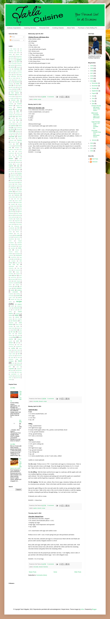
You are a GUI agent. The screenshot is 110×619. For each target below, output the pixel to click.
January (94, 140)
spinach (11, 342)
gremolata (17, 193)
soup (14, 337)
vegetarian (19, 368)
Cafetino (11, 111)
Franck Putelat (12, 178)
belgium (20, 85)
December (95, 83)
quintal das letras (15, 299)
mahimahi (19, 242)
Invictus (20, 208)
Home (55, 572)
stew (18, 344)
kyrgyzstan (17, 220)
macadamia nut (16, 237)
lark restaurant (15, 226)
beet (15, 85)
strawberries (19, 346)
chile (19, 133)
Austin (11, 72)
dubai (12, 162)
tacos (14, 351)
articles (12, 67)
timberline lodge (13, 359)
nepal (20, 259)
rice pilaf (15, 309)
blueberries (11, 94)
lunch (10, 237)
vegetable (11, 368)
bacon (15, 74)
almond (12, 58)
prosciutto (15, 292)
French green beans (15, 180)
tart (19, 353)
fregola (20, 178)
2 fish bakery (12, 48)
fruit (11, 186)
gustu (10, 195)
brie (15, 96)
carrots (17, 120)
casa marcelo (18, 123)
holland (10, 200)
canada (11, 116)
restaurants (17, 308)
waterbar (11, 376)
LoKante (11, 235)
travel (20, 361)
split (17, 342)
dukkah (10, 164)
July (93, 96)
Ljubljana (11, 233)
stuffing (13, 348)
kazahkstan (17, 215)
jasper (16, 209)
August (94, 93)
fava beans (11, 171)
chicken (35, 99)
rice (9, 309)
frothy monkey (18, 184)
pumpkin (18, 295)
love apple (17, 235)
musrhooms (13, 257)
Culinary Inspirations (14, 28)
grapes (12, 193)
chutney (20, 136)
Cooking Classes (58, 28)
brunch (17, 101)
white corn (11, 377)
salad (16, 315)
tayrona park (12, 355)
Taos (19, 351)
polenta (10, 286)
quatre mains (12, 297)
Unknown (94, 162)
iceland (15, 206)
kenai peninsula (12, 217)
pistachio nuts (12, 282)
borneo (10, 96)
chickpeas (18, 131)
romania (18, 313)
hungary (13, 204)
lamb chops (19, 224)
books (18, 94)
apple (13, 61)
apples (35, 508)
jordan (11, 211)
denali (17, 156)
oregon (17, 272)
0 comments (50, 96)
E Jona (17, 164)
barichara (11, 83)
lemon (18, 229)
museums (11, 255)
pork (16, 286)
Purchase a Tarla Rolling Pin (87, 28)
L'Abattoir (11, 222)
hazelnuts (16, 195)
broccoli (20, 98)
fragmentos (13, 175)
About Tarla (71, 28)
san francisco (14, 320)
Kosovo (10, 220)
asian (10, 69)
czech (18, 153)
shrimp (15, 330)
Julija (16, 211)
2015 (92, 78)
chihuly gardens (12, 133)
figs (9, 173)
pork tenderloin (18, 288)
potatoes (19, 290)
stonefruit (11, 346)
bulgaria (18, 105)
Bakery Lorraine (18, 80)
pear (15, 275)
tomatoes (11, 361)
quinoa (20, 297)
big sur (16, 89)
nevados (13, 261)
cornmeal (11, 145)
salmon (17, 317)
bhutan (10, 89)
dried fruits (19, 160)
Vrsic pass (19, 372)
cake (17, 111)
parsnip (18, 273)
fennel (18, 171)
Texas (12, 357)
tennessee (19, 355)
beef (10, 85)
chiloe (14, 134)
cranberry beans (13, 149)
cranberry (17, 147)
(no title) (12, 388)
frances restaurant (15, 176)
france (20, 175)
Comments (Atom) (41, 575)
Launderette (11, 228)
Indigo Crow (13, 208)
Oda (18, 268)
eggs (18, 165)
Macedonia (11, 239)
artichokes (19, 65)
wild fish (18, 377)
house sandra (18, 200)
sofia (10, 337)
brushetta (11, 103)
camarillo (11, 112)
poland (17, 284)
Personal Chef (44, 28)
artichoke (12, 65)
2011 (92, 148)
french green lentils (13, 182)
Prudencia (11, 293)
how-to (12, 202)
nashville (15, 259)
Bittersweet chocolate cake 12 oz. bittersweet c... (95, 116)
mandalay (19, 244)
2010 (92, 151)
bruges (10, 101)
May (93, 101)
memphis (13, 248)
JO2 (21, 209)
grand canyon (18, 191)
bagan (20, 74)
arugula (18, 67)
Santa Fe (17, 324)
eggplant (11, 165)
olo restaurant (17, 270)
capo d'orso (18, 116)
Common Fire (14, 142)
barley (17, 83)
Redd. (12, 306)
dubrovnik (17, 162)
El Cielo (15, 167)
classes (13, 138)
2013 (92, 143)
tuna (13, 363)
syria (10, 351)
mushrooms (19, 255)
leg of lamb (11, 229)
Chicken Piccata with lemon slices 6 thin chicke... (96, 108)
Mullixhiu (11, 253)
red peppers (18, 304)
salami (10, 317)
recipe (39, 99)
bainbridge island (15, 76)
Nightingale (11, 266)
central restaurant (17, 127)
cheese (12, 129)
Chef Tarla (95, 159)
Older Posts (77, 572)
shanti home (12, 328)
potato (12, 290)
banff (11, 81)
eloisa (20, 167)
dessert (41, 401)
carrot (13, 118)
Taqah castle (12, 353)
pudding (18, 293)
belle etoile (12, 87)
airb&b (18, 52)
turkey (18, 363)
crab (10, 147)
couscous (17, 145)
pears (20, 275)
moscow (17, 250)
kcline (82, 609)
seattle (17, 326)
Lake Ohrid (11, 224)
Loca (18, 233)
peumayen (12, 279)
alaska (10, 54)
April (93, 103)
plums (10, 284)
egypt (10, 167)
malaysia (13, 244)
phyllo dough (17, 281)
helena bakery (12, 197)
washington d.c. (15, 374)
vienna (11, 370)
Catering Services (30, 28)
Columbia (19, 140)
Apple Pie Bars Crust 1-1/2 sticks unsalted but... (95, 125)
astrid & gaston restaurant (15, 70)
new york (17, 262)
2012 (92, 146)
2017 (92, 73)
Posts (12, 37)
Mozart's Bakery (13, 251)
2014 (92, 81)
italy (11, 209)
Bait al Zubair (12, 78)
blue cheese (15, 92)
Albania (17, 54)
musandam (17, 253)
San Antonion (18, 319)
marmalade (13, 246)
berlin (19, 87)
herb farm (16, 198)
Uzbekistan (11, 365)
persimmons (13, 277)
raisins (10, 301)
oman (10, 272)
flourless (45, 566)
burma (10, 107)
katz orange (19, 213)
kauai (11, 215)
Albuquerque (19, 56)
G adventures (12, 187)
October (94, 88)
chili (10, 134)
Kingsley (18, 218)
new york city (14, 264)
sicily (20, 330)
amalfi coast (19, 58)
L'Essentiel (17, 222)
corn (17, 144)
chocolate (35, 401)
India (20, 206)
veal (18, 366)
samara (10, 319)
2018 (92, 71)
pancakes (11, 273)
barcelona (17, 81)
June (93, 98)
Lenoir (10, 231)
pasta (10, 275)
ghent (15, 189)
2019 (92, 68)
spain (17, 341)
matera (20, 246)
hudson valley (18, 202)
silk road (13, 331)
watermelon (17, 376)
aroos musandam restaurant (15, 63)
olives (10, 270)
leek (18, 228)
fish (14, 173)
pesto (20, 277)
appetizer (19, 60)
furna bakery (17, 186)
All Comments (15, 40)
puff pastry (11, 295)
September (95, 91)
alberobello (11, 56)
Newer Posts (32, 572)
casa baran (12, 122)
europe (12, 169)
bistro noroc (19, 91)
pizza (18, 282)
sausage (11, 326)
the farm (18, 357)
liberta (17, 231)
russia (10, 315)
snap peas (17, 335)
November (95, 85)
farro (18, 169)
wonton (10, 379)
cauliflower (13, 125)
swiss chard (17, 350)
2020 (92, 65)
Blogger (94, 609)
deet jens (11, 155)
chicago (18, 129)
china (19, 134)
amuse (12, 59)
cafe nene (17, 109)
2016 (92, 76)
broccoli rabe (15, 100)
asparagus (16, 69)
